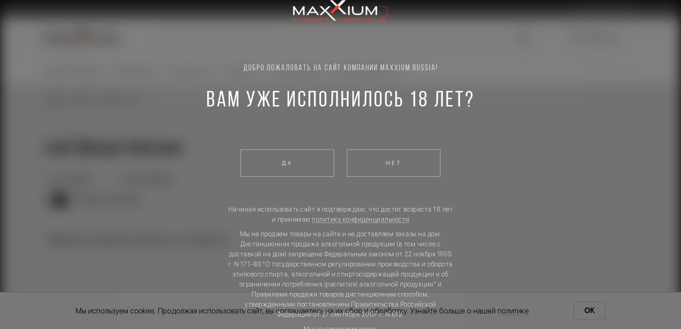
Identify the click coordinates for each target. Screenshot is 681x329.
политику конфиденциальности (360, 219)
